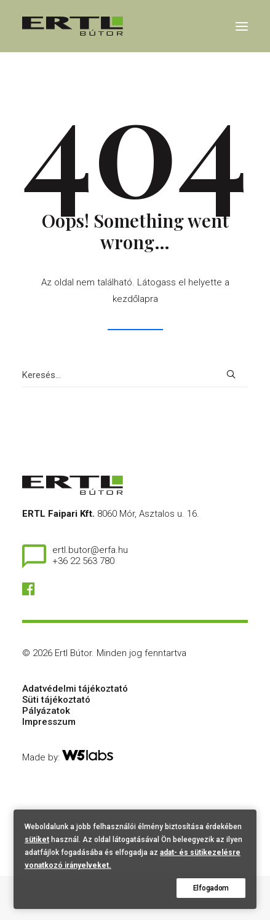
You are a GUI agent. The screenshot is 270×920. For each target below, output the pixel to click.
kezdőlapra (135, 298)
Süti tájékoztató (56, 699)
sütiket (37, 839)
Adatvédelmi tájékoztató (75, 688)
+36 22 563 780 (83, 560)
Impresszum (49, 721)
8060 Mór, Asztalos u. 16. (148, 513)
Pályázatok (46, 710)
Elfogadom (211, 888)
